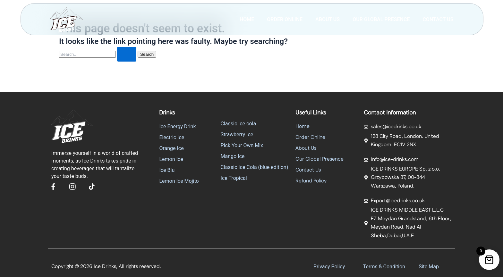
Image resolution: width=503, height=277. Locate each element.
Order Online (285, 19)
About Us (305, 148)
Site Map (429, 267)
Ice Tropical (234, 178)
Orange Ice (171, 148)
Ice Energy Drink (177, 126)
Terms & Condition (384, 267)
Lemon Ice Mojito (179, 181)
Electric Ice (171, 137)
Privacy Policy (329, 267)
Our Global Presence (381, 19)
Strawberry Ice (237, 134)
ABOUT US (327, 19)
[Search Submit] (126, 54)
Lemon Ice (171, 159)
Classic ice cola (238, 124)
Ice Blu (167, 170)
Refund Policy (311, 181)
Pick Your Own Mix (242, 145)
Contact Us (437, 19)
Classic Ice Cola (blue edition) (254, 167)
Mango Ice (233, 156)
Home (247, 19)
